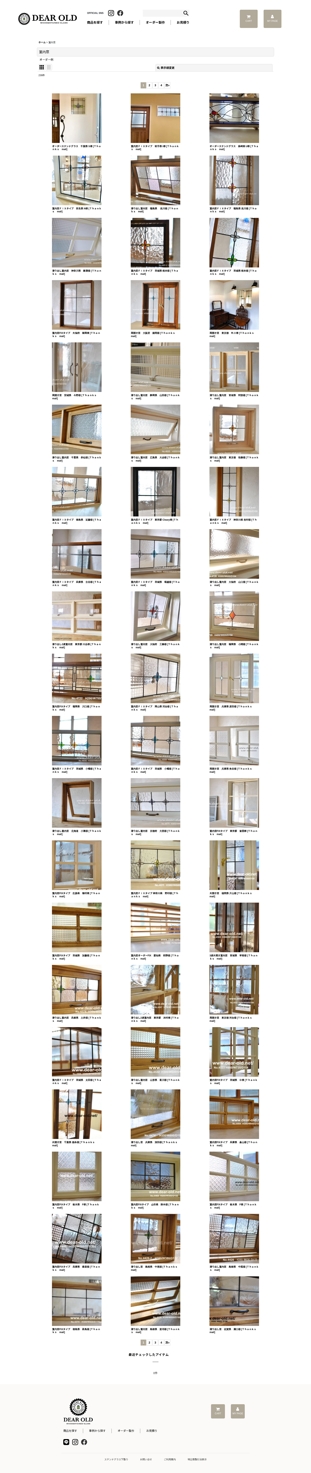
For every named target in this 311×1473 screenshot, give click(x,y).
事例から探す (97, 1430)
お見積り (151, 1430)
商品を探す (70, 1430)
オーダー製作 (155, 22)
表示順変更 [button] (166, 67)
